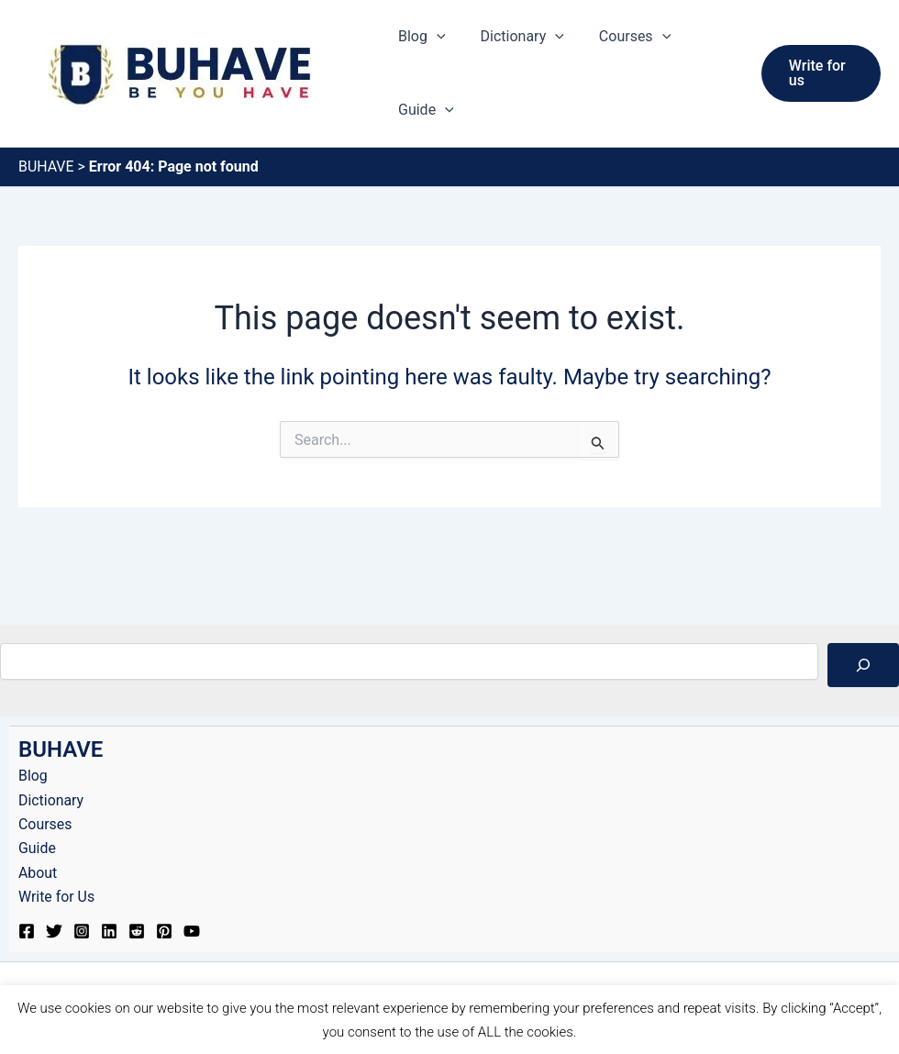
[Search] (863, 665)
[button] (434, 36)
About (38, 873)
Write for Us (56, 896)
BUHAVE (46, 166)
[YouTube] (191, 931)
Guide (37, 848)
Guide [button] (423, 110)
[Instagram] (81, 931)
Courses (45, 824)
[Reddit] (136, 931)
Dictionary (51, 800)
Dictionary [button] (514, 36)
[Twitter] (54, 931)
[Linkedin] (109, 931)
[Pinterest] (164, 931)
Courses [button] (621, 36)
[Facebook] (26, 931)
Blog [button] (419, 36)
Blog (33, 775)
